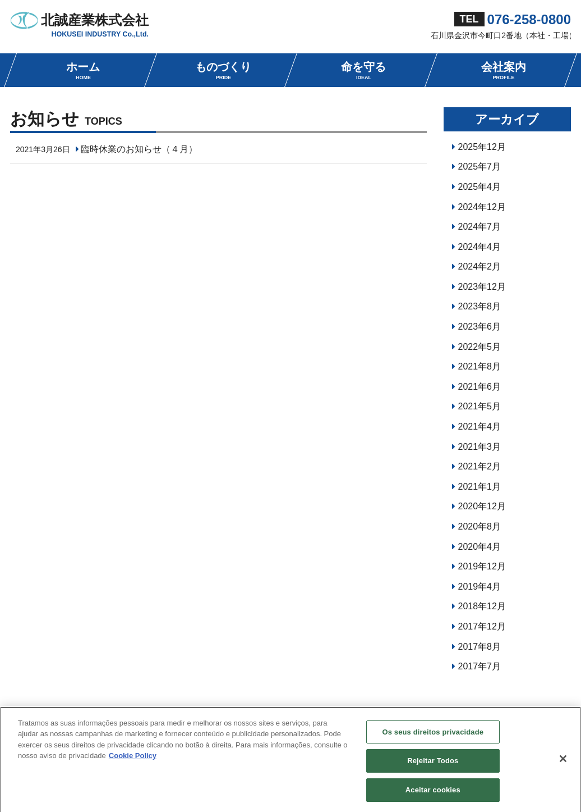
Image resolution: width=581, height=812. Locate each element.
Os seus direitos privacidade (432, 735)
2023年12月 (482, 286)
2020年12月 (482, 506)
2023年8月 (479, 306)
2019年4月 (479, 586)
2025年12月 (482, 147)
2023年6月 (479, 326)
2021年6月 (479, 386)
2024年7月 (479, 226)
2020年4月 (479, 546)
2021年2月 (479, 466)
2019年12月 (482, 566)
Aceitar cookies (432, 793)
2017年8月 (479, 646)
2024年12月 (482, 207)
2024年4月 (479, 247)
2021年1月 (479, 486)
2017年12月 (482, 626)
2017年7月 (479, 666)
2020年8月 (479, 526)
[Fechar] (563, 761)
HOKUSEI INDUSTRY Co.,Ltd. (100, 34)
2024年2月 (479, 266)
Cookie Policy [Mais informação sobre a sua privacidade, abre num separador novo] (132, 759)
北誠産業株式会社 (95, 20)
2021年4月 (479, 426)
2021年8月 (479, 366)
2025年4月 (479, 186)
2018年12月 (482, 606)
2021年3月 (479, 446)
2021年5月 (479, 406)
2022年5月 (479, 347)
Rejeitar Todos (432, 764)
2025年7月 (479, 166)
